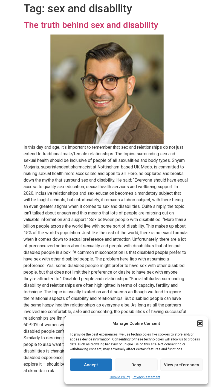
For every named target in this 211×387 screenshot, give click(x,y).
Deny (136, 364)
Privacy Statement (146, 377)
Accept (91, 364)
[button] (200, 323)
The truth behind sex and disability (91, 25)
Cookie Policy (120, 377)
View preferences (181, 364)
